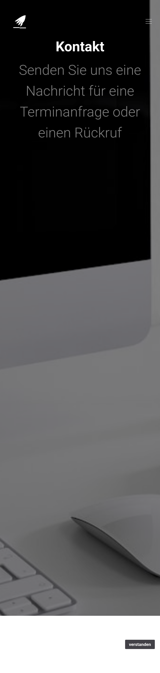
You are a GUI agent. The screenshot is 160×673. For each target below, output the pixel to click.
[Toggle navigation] (148, 21)
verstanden (140, 644)
